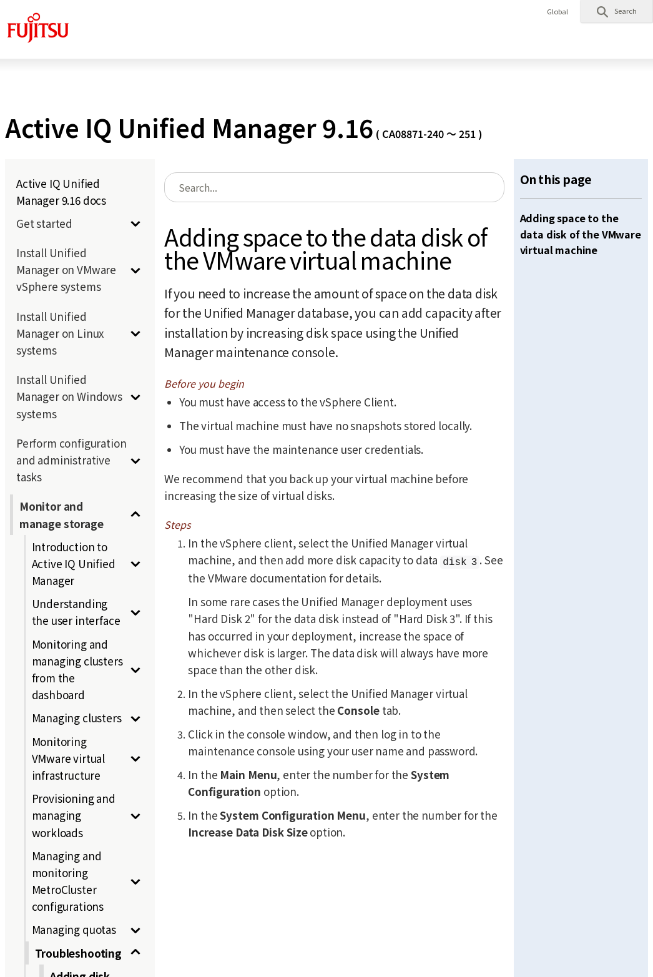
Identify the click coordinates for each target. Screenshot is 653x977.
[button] (617, 11)
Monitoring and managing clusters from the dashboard (77, 669)
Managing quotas (74, 929)
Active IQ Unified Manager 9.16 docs (61, 191)
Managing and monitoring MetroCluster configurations (68, 881)
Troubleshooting (78, 953)
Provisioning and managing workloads (73, 815)
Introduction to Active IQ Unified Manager (73, 563)
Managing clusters (77, 717)
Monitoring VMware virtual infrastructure (69, 758)
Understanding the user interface (76, 612)
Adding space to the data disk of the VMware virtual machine (580, 233)
